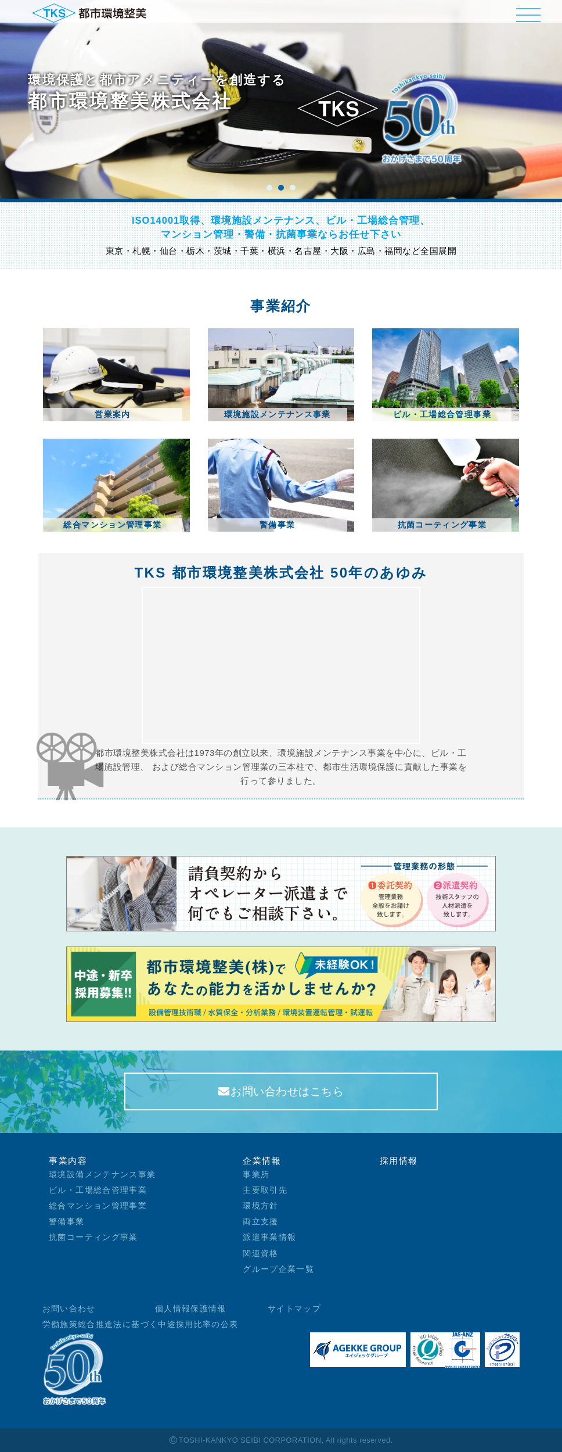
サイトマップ (294, 1308)
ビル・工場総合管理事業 (98, 1190)
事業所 (256, 1174)
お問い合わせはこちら (281, 1091)
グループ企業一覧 (278, 1269)
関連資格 (260, 1253)
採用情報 (399, 1161)
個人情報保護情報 (190, 1308)
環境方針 (260, 1206)
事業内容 (68, 1161)
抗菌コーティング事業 (93, 1237)
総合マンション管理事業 (98, 1206)
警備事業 (66, 1221)
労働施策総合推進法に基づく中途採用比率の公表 (140, 1324)
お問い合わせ (69, 1308)
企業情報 (262, 1161)
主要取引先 (265, 1190)
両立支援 (260, 1221)
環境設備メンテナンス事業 (102, 1174)
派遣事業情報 (269, 1237)
